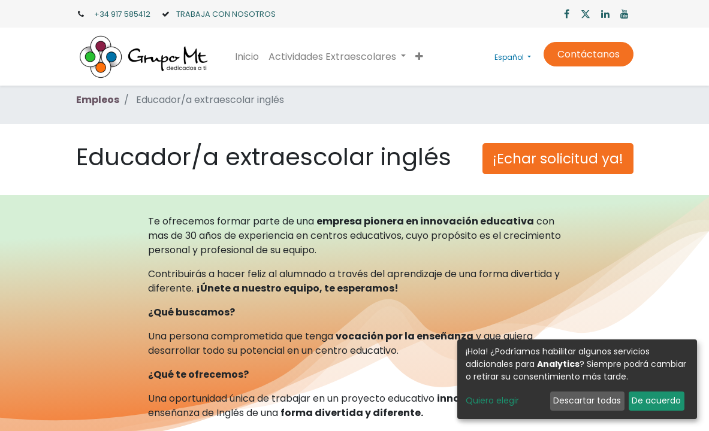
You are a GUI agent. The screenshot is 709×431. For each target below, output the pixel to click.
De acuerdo (656, 400)
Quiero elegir (492, 400)
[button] (419, 57)
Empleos (97, 100)
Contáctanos (588, 54)
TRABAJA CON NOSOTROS (226, 14)
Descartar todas (587, 400)
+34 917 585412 (122, 14)
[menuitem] (247, 57)
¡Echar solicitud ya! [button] (558, 158)
